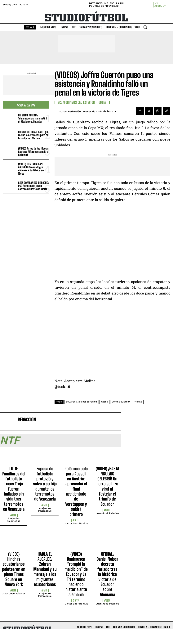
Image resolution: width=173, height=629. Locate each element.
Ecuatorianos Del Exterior (76, 102)
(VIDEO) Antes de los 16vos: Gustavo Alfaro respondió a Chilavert (33, 151)
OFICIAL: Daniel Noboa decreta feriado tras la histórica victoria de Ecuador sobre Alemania (107, 574)
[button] (145, 27)
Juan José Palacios (107, 513)
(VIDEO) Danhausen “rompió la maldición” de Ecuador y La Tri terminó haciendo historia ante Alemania (76, 574)
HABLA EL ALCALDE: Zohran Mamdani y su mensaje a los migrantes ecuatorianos (45, 569)
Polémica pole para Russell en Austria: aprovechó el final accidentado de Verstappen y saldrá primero (76, 491)
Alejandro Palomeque (13, 519)
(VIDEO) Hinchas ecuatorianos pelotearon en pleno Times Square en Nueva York (13, 569)
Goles (103, 102)
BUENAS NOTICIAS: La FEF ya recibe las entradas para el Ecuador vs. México (33, 135)
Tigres (138, 402)
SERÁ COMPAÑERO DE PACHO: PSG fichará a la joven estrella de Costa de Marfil (33, 186)
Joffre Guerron (121, 402)
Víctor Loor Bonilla (76, 523)
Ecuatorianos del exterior (81, 402)
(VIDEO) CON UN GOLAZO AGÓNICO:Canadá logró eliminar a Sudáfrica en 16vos (31, 168)
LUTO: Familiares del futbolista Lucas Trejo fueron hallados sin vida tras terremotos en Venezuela (13, 489)
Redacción (74, 111)
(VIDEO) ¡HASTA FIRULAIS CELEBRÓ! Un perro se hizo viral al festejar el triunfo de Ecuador (107, 486)
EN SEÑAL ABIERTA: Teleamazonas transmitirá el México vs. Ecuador (32, 118)
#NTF (13, 515)
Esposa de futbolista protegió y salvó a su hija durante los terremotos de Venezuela (45, 483)
